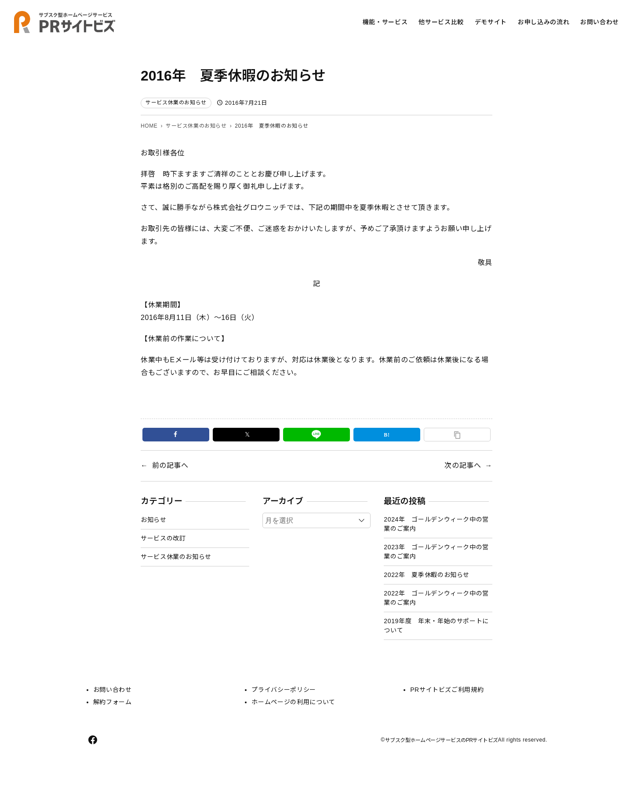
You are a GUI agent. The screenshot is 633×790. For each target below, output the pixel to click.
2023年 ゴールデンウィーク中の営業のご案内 (436, 552)
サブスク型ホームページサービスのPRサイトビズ (441, 740)
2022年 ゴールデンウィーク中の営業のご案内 (436, 598)
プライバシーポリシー (283, 689)
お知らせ (154, 519)
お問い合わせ (112, 689)
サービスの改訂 (163, 538)
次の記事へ (462, 465)
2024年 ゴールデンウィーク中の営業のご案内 (436, 524)
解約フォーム (112, 701)
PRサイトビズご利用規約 (447, 689)
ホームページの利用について (293, 701)
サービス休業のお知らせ (176, 102)
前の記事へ (170, 465)
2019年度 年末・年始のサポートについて (436, 625)
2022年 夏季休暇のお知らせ (426, 574)
